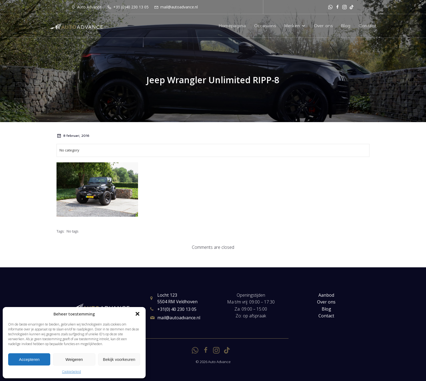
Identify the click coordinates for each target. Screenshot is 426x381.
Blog (345, 26)
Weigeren (74, 359)
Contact (367, 26)
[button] (137, 314)
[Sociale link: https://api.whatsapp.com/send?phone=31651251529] (330, 7)
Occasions (265, 26)
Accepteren (29, 359)
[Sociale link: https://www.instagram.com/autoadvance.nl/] (344, 7)
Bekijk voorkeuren (119, 359)
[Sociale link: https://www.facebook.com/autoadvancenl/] (337, 7)
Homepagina (232, 26)
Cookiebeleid (71, 371)
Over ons (323, 26)
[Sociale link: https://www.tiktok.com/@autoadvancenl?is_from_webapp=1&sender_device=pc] (351, 7)
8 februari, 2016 (73, 135)
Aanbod (326, 295)
